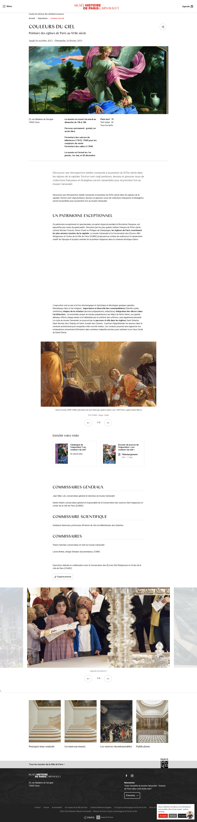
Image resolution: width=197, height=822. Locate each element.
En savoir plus (76, 454)
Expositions (43, 18)
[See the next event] (108, 423)
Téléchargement (132, 456)
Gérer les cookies (156, 807)
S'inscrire (132, 795)
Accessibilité (57, 807)
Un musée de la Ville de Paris (76, 807)
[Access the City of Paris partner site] (105, 817)
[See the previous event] (89, 423)
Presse (46, 807)
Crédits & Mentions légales (100, 807)
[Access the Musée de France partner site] (89, 817)
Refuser (173, 816)
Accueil (32, 18)
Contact (37, 807)
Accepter (163, 816)
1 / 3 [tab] (98, 678)
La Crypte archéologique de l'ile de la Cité (130, 807)
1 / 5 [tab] (98, 422)
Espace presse (62, 577)
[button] (163, 27)
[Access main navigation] (7, 6)
